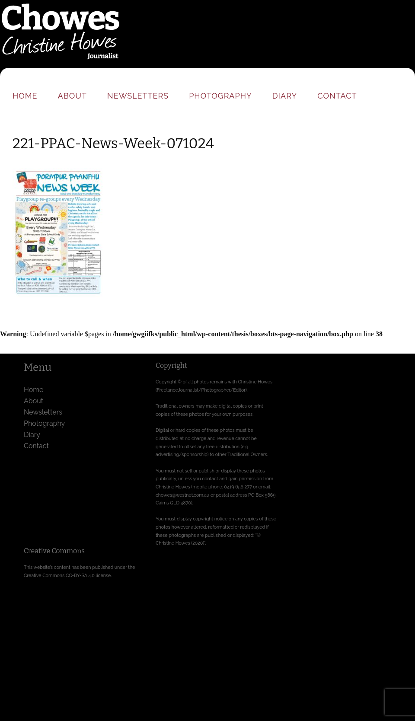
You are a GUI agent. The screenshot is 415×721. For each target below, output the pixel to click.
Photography (220, 95)
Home (25, 95)
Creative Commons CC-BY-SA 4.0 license (67, 575)
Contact (337, 95)
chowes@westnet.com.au (182, 495)
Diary (284, 95)
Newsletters (138, 95)
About (72, 95)
